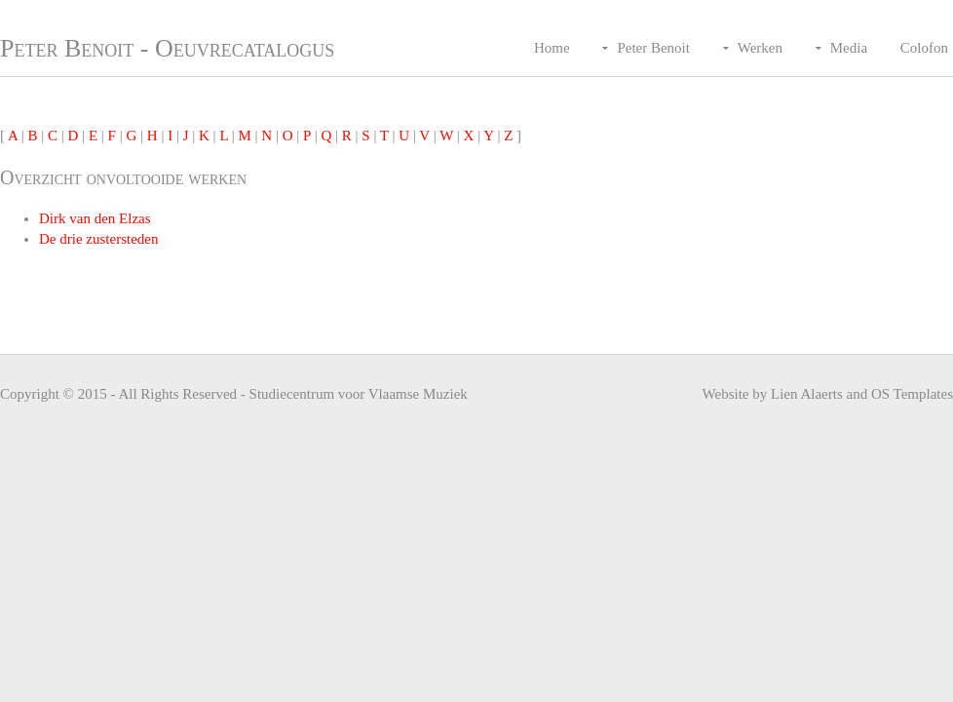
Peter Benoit (653, 48)
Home (552, 48)
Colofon (924, 48)
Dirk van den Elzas (95, 218)
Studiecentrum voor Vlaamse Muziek (358, 394)
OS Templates (912, 394)
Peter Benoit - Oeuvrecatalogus (167, 48)
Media (848, 48)
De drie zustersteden (98, 239)
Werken (760, 48)
